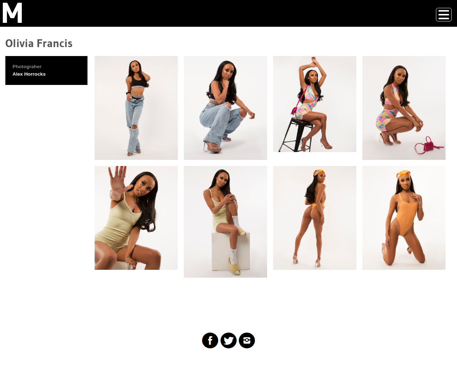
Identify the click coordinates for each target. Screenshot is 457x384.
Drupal (40, 364)
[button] (136, 108)
